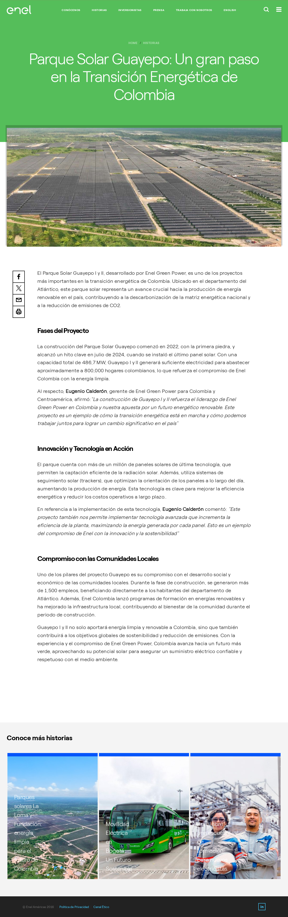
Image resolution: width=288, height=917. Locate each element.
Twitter (19, 289)
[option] (144, 187)
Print (19, 312)
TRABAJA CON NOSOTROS (194, 10)
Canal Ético (101, 907)
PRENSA (158, 10)
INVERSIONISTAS (129, 10)
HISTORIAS (99, 10)
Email (19, 300)
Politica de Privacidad (74, 907)
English (230, 10)
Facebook (19, 277)
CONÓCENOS (71, 10)
